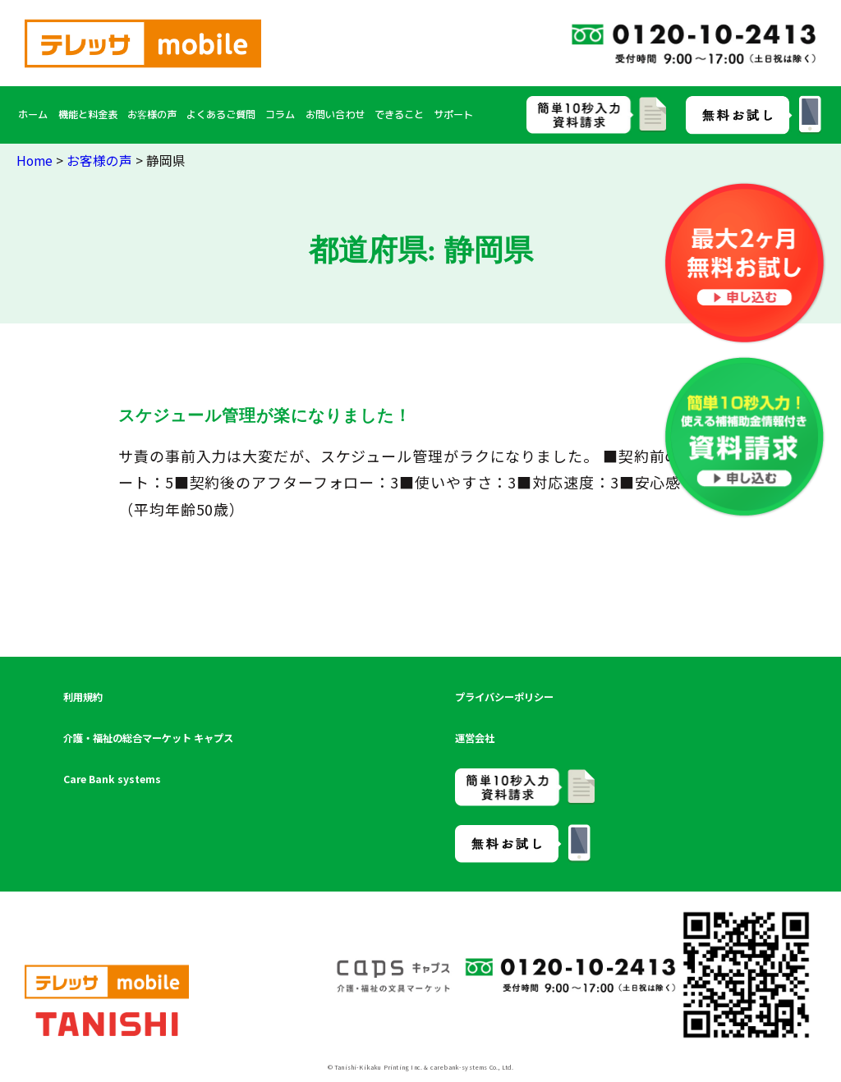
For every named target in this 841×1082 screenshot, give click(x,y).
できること (399, 114)
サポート (453, 114)
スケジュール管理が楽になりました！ (264, 415)
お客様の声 (152, 114)
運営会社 (474, 738)
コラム (280, 114)
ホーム (33, 114)
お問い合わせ (335, 114)
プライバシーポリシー (504, 697)
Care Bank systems (112, 779)
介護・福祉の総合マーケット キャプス (148, 738)
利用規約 (83, 697)
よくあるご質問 (220, 114)
